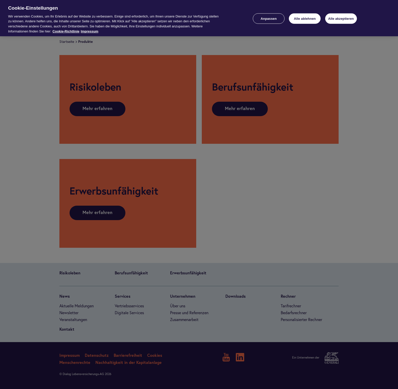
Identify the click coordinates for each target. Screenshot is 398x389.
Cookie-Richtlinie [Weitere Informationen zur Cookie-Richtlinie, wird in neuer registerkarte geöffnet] (66, 31)
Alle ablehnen (305, 18)
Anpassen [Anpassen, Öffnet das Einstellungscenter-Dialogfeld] (269, 18)
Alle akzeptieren (341, 18)
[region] (199, 18)
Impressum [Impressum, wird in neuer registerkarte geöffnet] (89, 31)
